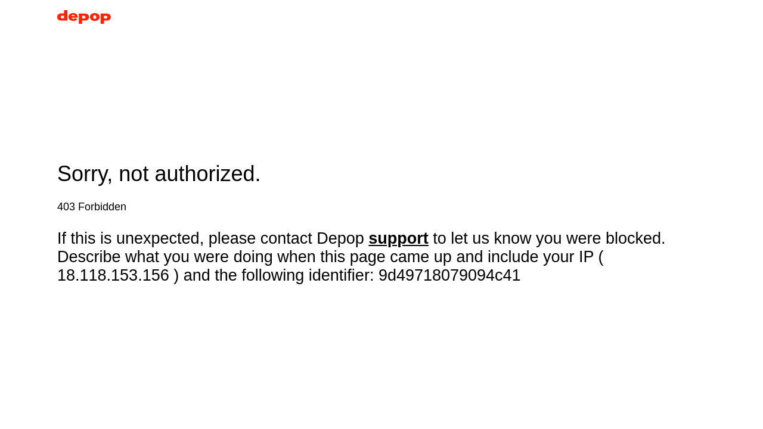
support (398, 238)
